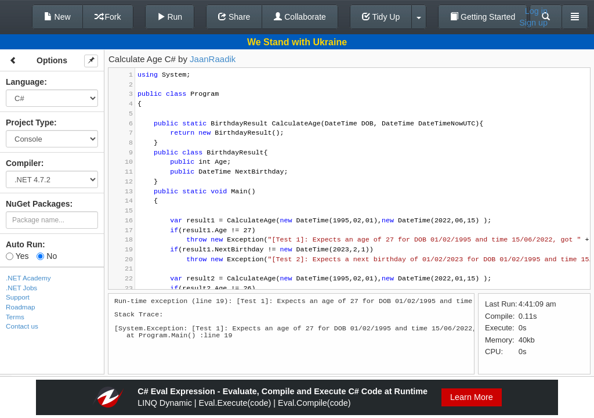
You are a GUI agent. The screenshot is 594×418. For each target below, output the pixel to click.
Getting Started (482, 16)
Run (170, 16)
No (47, 256)
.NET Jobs (21, 287)
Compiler (23, 163)
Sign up (533, 22)
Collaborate (300, 16)
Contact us (22, 326)
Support (18, 297)
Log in (536, 11)
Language (25, 82)
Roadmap (20, 307)
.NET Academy (28, 278)
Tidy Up (381, 16)
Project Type (30, 122)
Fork (108, 16)
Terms (15, 316)
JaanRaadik (213, 59)
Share (234, 16)
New (57, 16)
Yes (17, 256)
